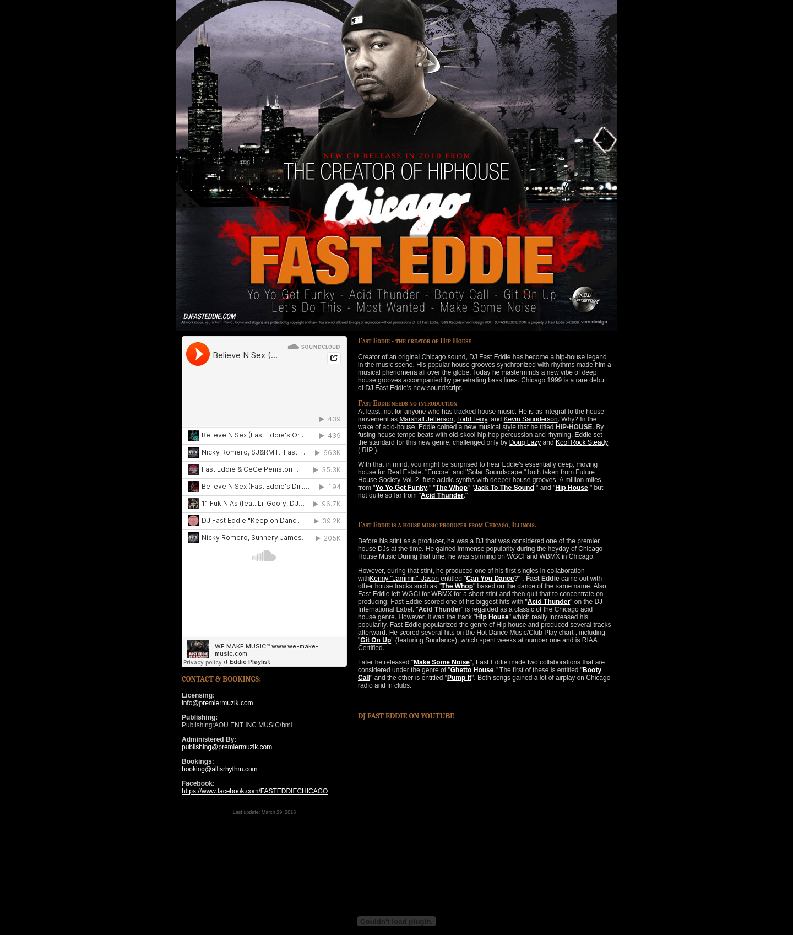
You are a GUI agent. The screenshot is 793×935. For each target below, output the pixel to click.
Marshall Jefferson (426, 419)
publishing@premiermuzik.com (227, 747)
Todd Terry (472, 419)
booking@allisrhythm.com (220, 769)
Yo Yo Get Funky (401, 487)
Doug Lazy (525, 442)
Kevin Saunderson (531, 419)
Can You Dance (490, 578)
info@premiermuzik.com (217, 703)
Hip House (571, 487)
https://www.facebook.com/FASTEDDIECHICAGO (255, 791)
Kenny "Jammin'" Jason (404, 578)
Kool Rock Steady (582, 442)
